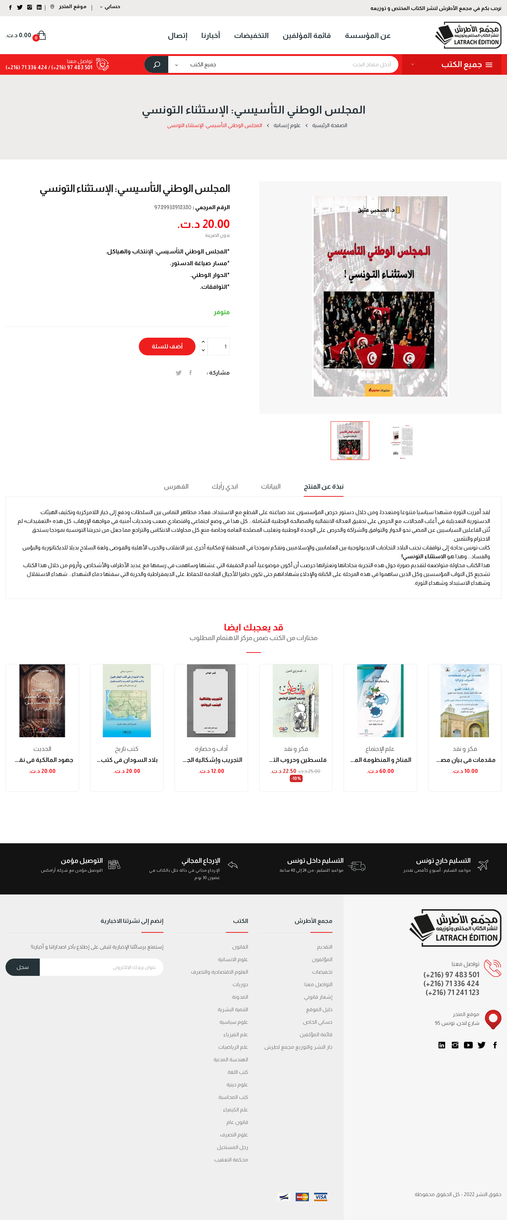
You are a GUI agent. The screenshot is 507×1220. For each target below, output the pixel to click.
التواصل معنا (318, 984)
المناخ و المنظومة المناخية (380, 759)
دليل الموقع (319, 1009)
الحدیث (42, 748)
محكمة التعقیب (231, 1160)
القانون (240, 947)
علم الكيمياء (235, 1109)
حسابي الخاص (317, 1022)
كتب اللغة (238, 1072)
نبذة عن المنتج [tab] (324, 486)
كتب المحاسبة (233, 1097)
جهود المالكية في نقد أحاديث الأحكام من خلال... (42, 759)
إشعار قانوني (318, 997)
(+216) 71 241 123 (452, 992)
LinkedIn (441, 1045)
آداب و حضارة (211, 748)
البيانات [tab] (271, 486)
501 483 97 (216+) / (69, 67)
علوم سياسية (233, 1022)
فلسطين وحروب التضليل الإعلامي (296, 759)
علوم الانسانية (233, 959)
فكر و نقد (296, 748)
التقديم (324, 947)
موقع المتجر (68, 6)
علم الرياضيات (233, 1047)
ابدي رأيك (225, 486)
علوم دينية (237, 1084)
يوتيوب (468, 1045)
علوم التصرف (234, 1135)
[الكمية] (219, 346)
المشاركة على (191, 372)
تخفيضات (322, 972)
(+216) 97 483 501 (451, 975)
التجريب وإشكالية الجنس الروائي (211, 759)
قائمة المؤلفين (316, 1034)
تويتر (481, 1045)
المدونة (240, 997)
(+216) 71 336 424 (451, 984)
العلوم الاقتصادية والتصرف (219, 972)
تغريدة (179, 372)
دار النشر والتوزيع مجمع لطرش (298, 1047)
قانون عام (237, 1122)
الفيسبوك (494, 1045)
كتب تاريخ (126, 748)
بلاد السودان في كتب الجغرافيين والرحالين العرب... (127, 759)
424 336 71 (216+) (26, 67)
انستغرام (455, 1045)
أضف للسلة (167, 346)
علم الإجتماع (380, 748)
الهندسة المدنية (231, 1059)
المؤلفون (322, 959)
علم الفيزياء (235, 1034)
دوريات (240, 984)
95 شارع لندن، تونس (457, 1023)
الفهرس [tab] (176, 486)
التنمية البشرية (233, 1009)
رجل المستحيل (232, 1147)
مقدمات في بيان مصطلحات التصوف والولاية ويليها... (465, 759)
